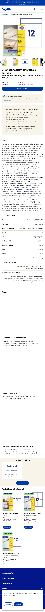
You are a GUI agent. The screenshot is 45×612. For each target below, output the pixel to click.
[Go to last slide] (1, 62)
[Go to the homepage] (6, 9)
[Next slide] (43, 62)
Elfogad (18, 604)
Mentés (8, 604)
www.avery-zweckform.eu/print (27, 189)
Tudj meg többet (9, 600)
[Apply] (34, 9)
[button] (6, 62)
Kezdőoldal (5, 14)
